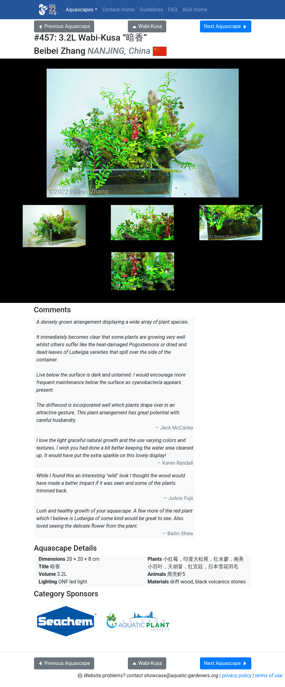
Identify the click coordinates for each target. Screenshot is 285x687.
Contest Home (118, 10)
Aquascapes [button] (80, 10)
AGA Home (194, 10)
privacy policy (237, 675)
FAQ (172, 10)
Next (225, 26)
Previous (64, 26)
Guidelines (151, 10)
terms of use (268, 675)
